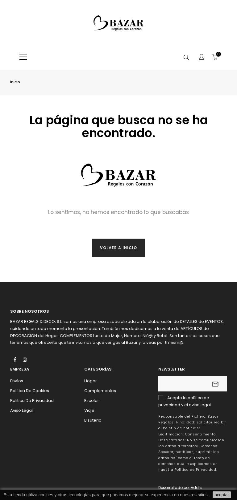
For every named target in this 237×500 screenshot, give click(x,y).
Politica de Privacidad (32, 400)
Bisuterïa (93, 420)
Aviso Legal (21, 410)
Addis (196, 487)
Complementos (100, 391)
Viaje (89, 410)
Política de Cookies (29, 391)
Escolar (91, 400)
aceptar (221, 494)
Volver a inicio (118, 247)
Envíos (16, 381)
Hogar (90, 381)
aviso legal (200, 405)
